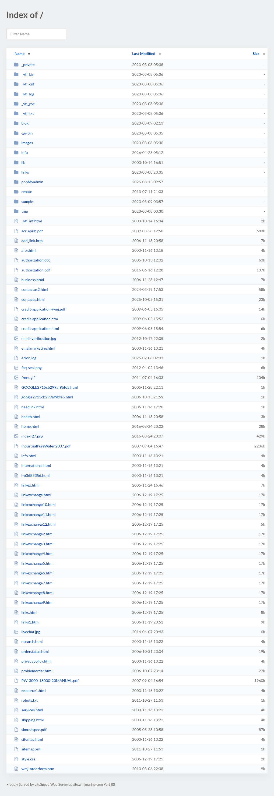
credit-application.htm (36, 318)
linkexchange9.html (33, 602)
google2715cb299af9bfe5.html (43, 397)
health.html (27, 416)
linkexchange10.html (34, 504)
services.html (28, 710)
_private (24, 64)
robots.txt (26, 700)
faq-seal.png (28, 367)
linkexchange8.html (33, 592)
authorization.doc (32, 260)
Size (256, 53)
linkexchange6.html (33, 573)
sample (23, 201)
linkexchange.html (32, 494)
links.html (25, 612)
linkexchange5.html (33, 563)
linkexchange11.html (34, 514)
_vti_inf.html (28, 221)
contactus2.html (31, 289)
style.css (24, 759)
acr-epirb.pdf (28, 231)
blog (21, 123)
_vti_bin (24, 74)
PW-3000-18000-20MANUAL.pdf (46, 680)
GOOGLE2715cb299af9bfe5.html (46, 387)
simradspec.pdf (30, 729)
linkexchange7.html (33, 583)
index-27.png (28, 436)
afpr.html (25, 250)
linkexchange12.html (34, 524)
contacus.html (29, 299)
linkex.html (26, 485)
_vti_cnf (24, 84)
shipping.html (29, 720)
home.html (26, 426)
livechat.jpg (27, 631)
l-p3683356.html (32, 475)
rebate (23, 191)
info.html (25, 455)
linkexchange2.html (33, 534)
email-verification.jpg (35, 338)
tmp (21, 211)
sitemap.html (28, 739)
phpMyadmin (28, 182)
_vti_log (24, 94)
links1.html (26, 622)
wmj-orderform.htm (34, 768)
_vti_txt (24, 113)
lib (19, 162)
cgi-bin (23, 133)
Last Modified (143, 53)
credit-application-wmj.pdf (39, 309)
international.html (32, 465)
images (23, 142)
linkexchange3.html (33, 544)
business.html (29, 279)
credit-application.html (36, 328)
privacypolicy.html (32, 661)
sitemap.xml (27, 749)
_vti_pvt (24, 103)
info (21, 152)
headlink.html (29, 407)
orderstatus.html (31, 651)
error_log (25, 358)
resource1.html (30, 690)
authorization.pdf (32, 270)
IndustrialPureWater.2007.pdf (42, 446)
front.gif (24, 377)
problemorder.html (33, 670)
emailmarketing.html (34, 348)
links (21, 172)
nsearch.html (28, 641)
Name (19, 53)
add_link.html (28, 240)
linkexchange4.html (33, 553)
